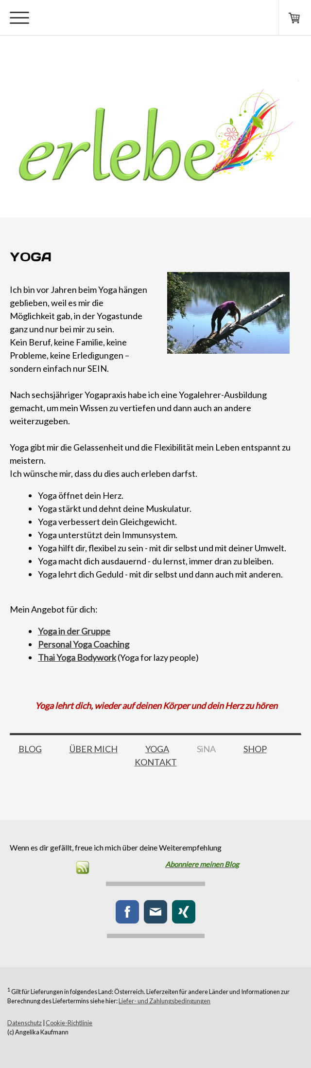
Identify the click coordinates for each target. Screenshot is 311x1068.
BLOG (30, 748)
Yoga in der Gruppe (74, 631)
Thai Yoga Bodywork (77, 657)
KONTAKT (156, 762)
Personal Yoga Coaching (83, 644)
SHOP (255, 748)
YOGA (157, 748)
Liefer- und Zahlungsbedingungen (164, 1001)
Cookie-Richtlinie (69, 1023)
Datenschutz (24, 1023)
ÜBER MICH (93, 748)
